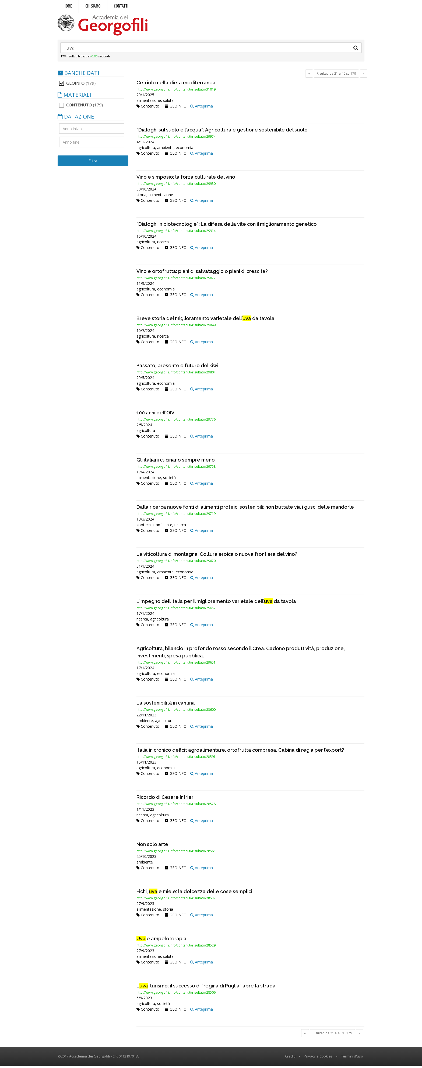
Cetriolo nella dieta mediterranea (176, 85)
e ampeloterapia (161, 941)
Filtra (93, 162)
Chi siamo (92, 6)
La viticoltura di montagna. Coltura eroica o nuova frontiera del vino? (216, 556)
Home (68, 6)
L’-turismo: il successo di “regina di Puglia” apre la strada (206, 988)
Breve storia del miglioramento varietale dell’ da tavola (205, 320)
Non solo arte (152, 846)
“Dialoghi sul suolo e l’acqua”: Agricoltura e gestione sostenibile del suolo (222, 132)
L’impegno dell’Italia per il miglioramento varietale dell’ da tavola (216, 603)
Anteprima (201, 108)
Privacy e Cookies (318, 1058)
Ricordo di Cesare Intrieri (165, 799)
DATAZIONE (76, 118)
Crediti (290, 1058)
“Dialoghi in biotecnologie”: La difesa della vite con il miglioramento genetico (226, 226)
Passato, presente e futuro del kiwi (177, 367)
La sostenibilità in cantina (165, 705)
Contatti (121, 6)
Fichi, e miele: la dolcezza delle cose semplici (194, 893)
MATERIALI (74, 96)
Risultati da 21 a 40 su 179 (336, 75)
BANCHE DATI (78, 75)
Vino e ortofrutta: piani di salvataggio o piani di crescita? (202, 273)
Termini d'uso (352, 1058)
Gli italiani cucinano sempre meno (175, 462)
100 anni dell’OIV (155, 415)
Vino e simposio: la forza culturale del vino (185, 179)
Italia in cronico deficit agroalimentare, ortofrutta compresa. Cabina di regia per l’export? (240, 752)
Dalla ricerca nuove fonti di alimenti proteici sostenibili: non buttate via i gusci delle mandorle (245, 509)
